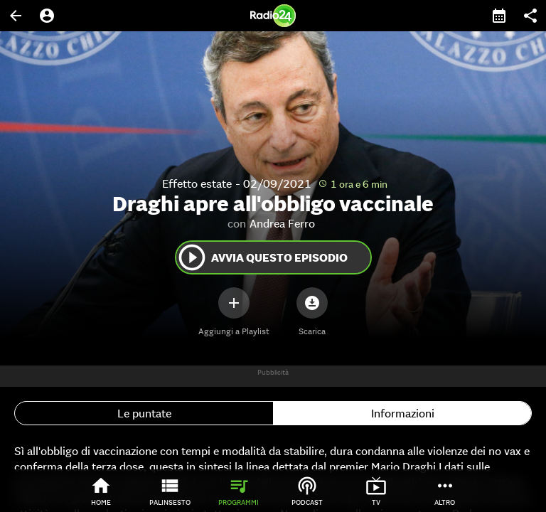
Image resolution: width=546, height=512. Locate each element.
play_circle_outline (192, 257)
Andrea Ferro (282, 223)
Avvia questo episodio (262, 257)
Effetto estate (197, 183)
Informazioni (402, 413)
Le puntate (144, 413)
